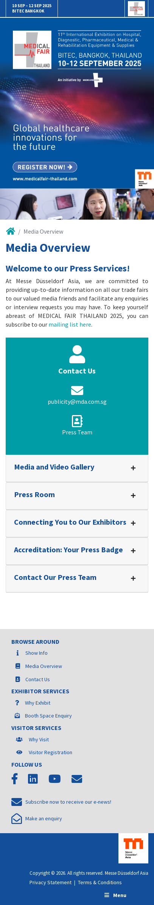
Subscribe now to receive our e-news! (61, 801)
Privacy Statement (51, 882)
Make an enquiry (36, 818)
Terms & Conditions (100, 882)
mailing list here (69, 324)
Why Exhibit (37, 702)
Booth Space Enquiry (48, 715)
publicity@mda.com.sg (77, 401)
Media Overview (43, 666)
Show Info (36, 652)
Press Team (77, 432)
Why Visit (39, 739)
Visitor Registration (50, 752)
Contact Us (37, 679)
